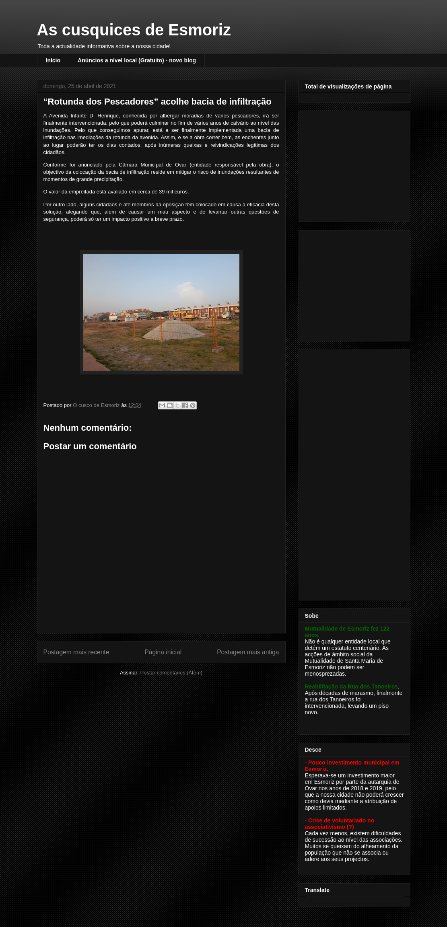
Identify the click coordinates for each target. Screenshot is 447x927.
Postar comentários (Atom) (171, 673)
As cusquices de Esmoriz (134, 30)
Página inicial (162, 652)
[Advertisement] (355, 164)
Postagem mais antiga (248, 652)
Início (53, 60)
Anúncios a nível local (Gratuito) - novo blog (137, 60)
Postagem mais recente (76, 652)
